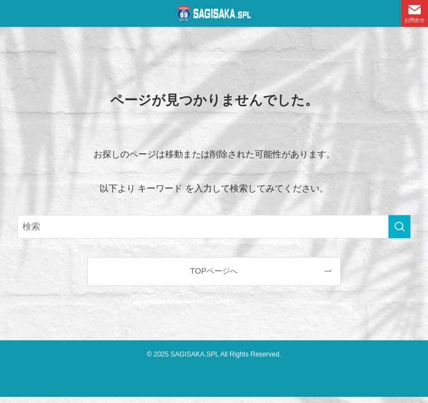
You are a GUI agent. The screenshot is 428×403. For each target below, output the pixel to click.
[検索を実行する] (399, 226)
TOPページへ (214, 270)
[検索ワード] (214, 226)
